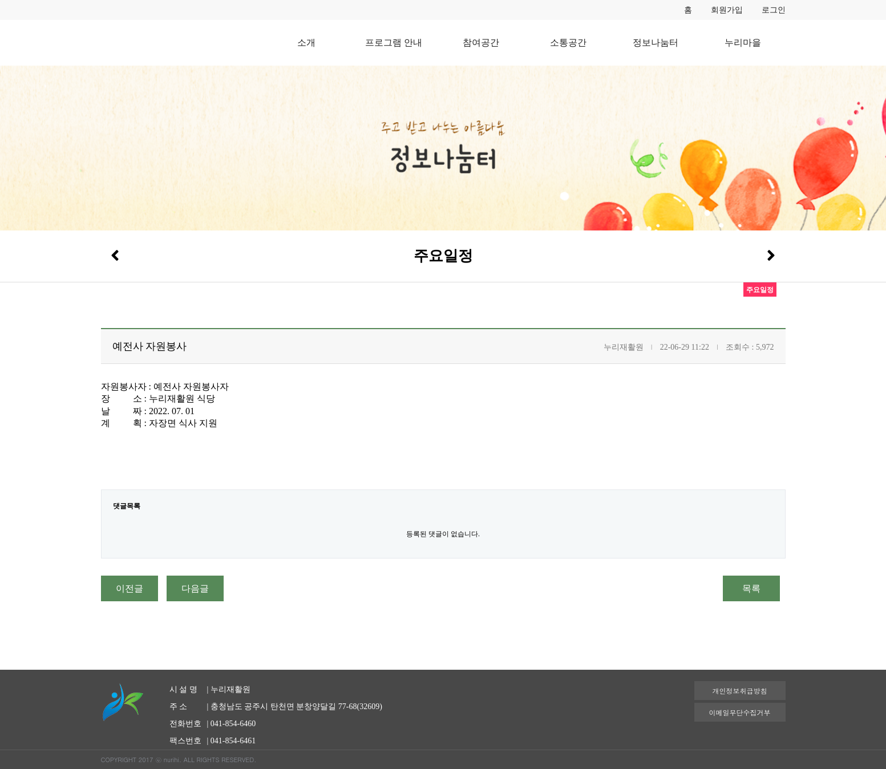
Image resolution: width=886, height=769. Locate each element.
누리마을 (743, 42)
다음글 (195, 588)
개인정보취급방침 (740, 690)
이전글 (129, 588)
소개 (306, 42)
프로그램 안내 (393, 42)
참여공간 (481, 42)
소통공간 (568, 42)
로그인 (774, 10)
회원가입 (727, 10)
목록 (751, 588)
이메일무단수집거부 (740, 712)
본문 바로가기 (0, 0)
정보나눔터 (655, 42)
